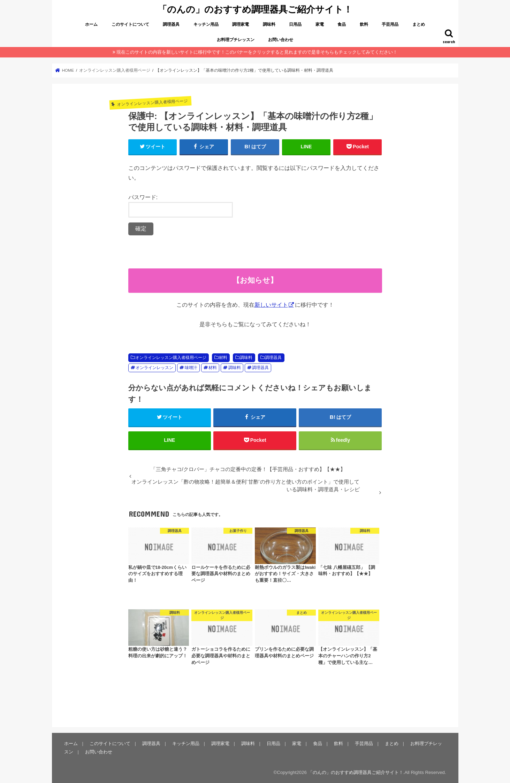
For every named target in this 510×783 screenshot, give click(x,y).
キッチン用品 (206, 24)
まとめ (418, 24)
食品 (341, 24)
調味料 (269, 24)
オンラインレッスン (154, 367)
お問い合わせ (280, 39)
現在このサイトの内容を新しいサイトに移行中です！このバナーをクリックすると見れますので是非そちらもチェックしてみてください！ (256, 52)
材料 (223, 357)
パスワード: (180, 206)
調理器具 (171, 24)
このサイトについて (130, 24)
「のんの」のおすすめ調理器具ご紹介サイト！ (255, 8)
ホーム (91, 24)
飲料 (364, 24)
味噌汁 (191, 367)
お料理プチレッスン (235, 39)
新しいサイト (271, 305)
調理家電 (240, 24)
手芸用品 (390, 24)
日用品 (295, 24)
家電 (319, 24)
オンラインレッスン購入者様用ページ (170, 357)
